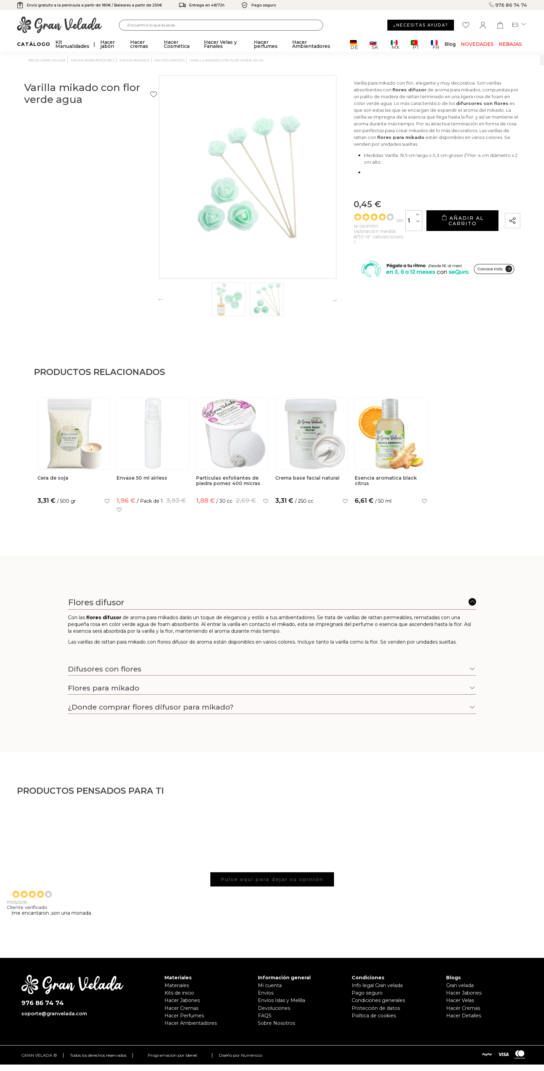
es (519, 25)
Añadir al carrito (441, 216)
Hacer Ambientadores (190, 1023)
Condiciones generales (378, 1000)
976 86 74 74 (508, 5)
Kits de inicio (179, 993)
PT (415, 44)
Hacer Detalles (463, 1016)
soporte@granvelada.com (54, 1013)
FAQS (264, 1016)
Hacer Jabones (182, 1000)
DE (354, 44)
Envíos (266, 993)
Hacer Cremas (181, 1008)
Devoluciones (274, 1008)
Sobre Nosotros (276, 1023)
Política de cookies (374, 1016)
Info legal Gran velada (377, 985)
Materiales (176, 985)
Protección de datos (376, 1008)
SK (374, 44)
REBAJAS (510, 44)
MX (395, 44)
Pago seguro (367, 993)
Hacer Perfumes (184, 1016)
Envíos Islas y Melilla (281, 1000)
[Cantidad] (371, 216)
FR (435, 44)
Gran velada (460, 985)
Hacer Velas (460, 1000)
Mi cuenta (270, 985)
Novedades (477, 44)
